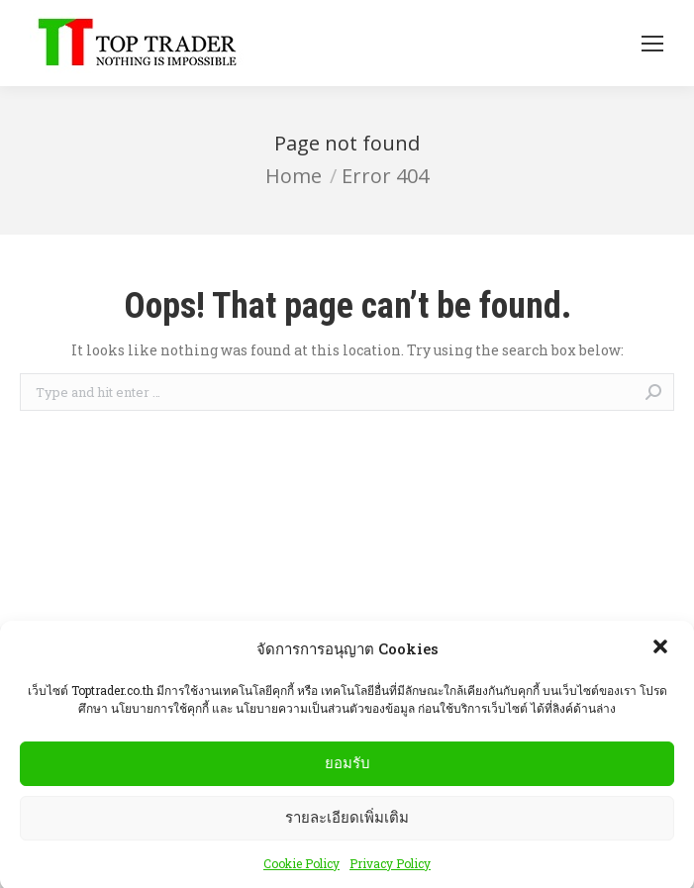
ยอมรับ (347, 770)
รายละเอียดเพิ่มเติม (347, 825)
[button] (662, 656)
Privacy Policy (390, 871)
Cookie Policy (301, 871)
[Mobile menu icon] (652, 43)
